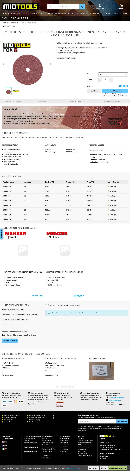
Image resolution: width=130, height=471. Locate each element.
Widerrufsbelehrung (106, 449)
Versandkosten (124, 94)
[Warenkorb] (121, 6)
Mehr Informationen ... (74, 468)
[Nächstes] (50, 63)
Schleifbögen (64, 447)
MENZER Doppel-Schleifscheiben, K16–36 (64, 272)
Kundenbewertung (76, 101)
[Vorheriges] (3, 63)
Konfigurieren (93, 468)
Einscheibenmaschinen (49, 447)
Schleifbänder (64, 440)
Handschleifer (46, 445)
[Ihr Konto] (100, 6)
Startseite (5, 23)
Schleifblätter (64, 445)
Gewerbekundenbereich (85, 455)
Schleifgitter (64, 442)
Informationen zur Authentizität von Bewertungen (20, 314)
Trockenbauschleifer (48, 449)
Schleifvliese (64, 449)
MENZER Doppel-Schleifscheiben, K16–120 (23, 272)
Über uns (81, 438)
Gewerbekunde (109, 95)
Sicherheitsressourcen (110, 101)
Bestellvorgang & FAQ (85, 442)
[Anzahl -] (100, 80)
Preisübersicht (42, 101)
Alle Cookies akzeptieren (117, 468)
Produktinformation (12, 101)
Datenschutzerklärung (94, 428)
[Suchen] (82, 6)
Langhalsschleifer (29, 438)
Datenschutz (118, 449)
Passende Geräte (96, 145)
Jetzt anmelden (122, 421)
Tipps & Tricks (104, 456)
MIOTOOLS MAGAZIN (107, 454)
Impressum (103, 445)
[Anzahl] (105, 80)
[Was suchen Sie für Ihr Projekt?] (63, 6)
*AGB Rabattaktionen (106, 443)
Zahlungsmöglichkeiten (85, 440)
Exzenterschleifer (47, 451)
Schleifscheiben (65, 438)
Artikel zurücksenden (85, 445)
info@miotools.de (115, 400)
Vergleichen (94, 91)
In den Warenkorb (115, 91)
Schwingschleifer (47, 442)
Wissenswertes (104, 458)
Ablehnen (104, 468)
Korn (89, 74)
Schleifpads (63, 451)
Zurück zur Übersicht (8, 26)
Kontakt (102, 438)
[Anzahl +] (111, 80)
